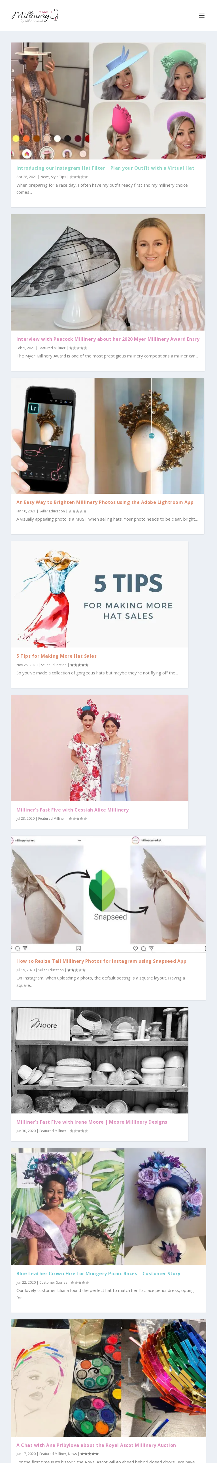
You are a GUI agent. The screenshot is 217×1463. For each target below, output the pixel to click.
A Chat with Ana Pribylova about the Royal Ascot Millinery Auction (96, 1445)
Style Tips (58, 176)
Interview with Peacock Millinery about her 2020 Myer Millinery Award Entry (107, 339)
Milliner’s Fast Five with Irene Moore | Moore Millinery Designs (91, 1122)
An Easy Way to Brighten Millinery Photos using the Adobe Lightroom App (104, 502)
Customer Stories (53, 1282)
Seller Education (52, 511)
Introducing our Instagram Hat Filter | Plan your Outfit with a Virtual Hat (105, 168)
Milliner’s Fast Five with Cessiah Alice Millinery (72, 810)
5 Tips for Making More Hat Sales (56, 656)
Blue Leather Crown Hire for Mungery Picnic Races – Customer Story (98, 1273)
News (45, 176)
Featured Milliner (52, 348)
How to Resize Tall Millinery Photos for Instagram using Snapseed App (101, 961)
